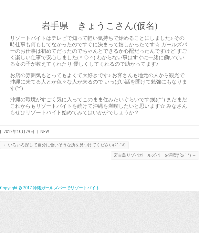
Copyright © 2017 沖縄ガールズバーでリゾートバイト (50, 188)
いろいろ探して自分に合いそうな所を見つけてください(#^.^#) (64, 145)
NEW (44, 131)
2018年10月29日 (19, 131)
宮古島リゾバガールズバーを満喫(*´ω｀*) (155, 155)
